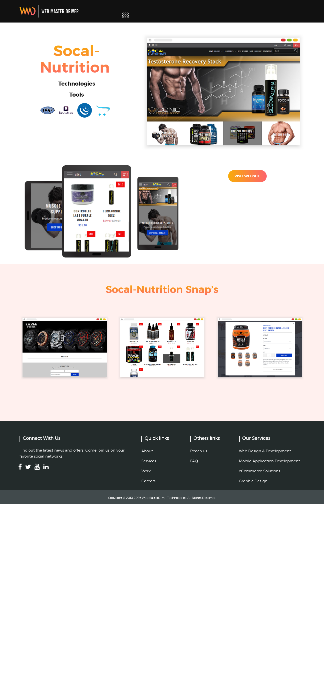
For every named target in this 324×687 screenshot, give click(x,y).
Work (146, 471)
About (147, 451)
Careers (148, 481)
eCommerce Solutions (259, 471)
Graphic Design (253, 481)
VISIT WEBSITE (247, 176)
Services (148, 461)
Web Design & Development (265, 451)
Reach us (198, 451)
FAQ (194, 461)
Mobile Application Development (269, 461)
